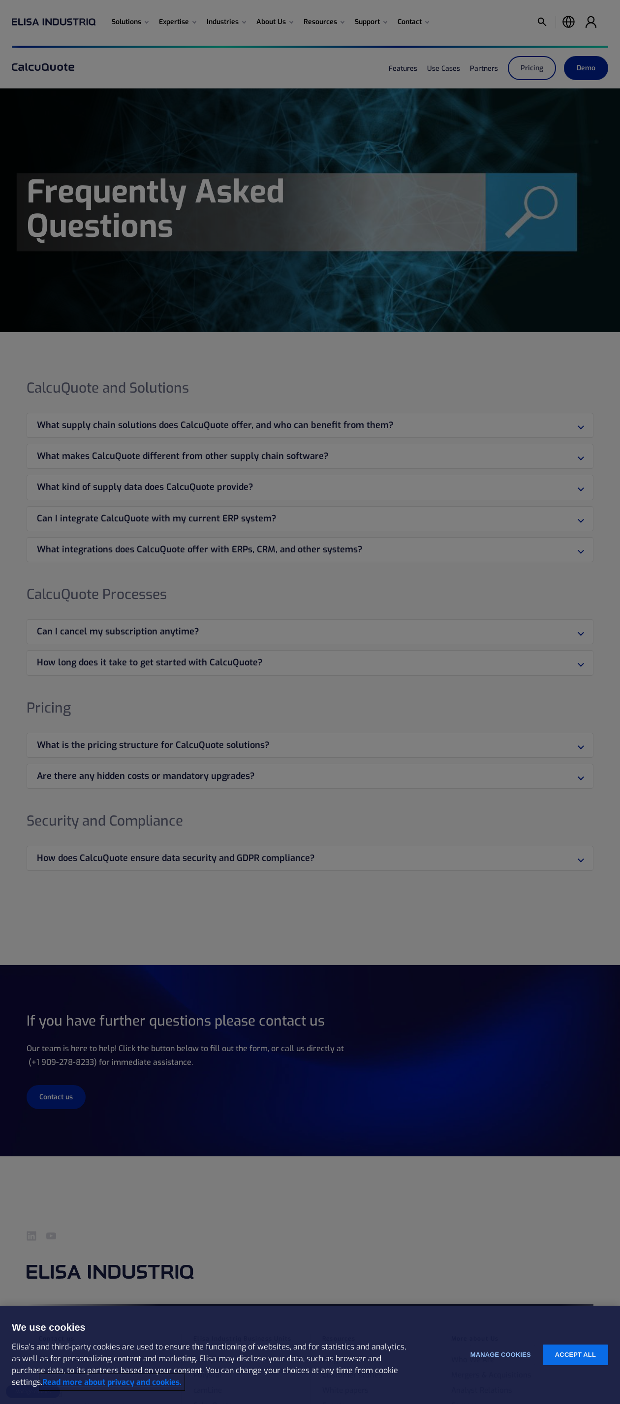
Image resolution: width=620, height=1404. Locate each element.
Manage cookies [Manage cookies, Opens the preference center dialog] (500, 1354)
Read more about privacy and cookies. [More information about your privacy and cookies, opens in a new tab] (112, 1382)
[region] (310, 1355)
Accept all (575, 1354)
